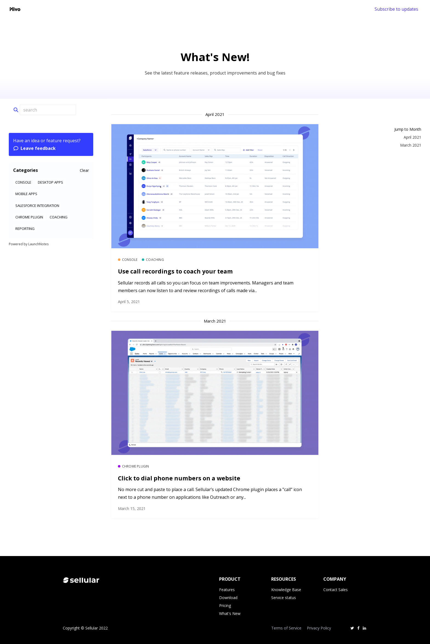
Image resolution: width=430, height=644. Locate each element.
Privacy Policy (319, 628)
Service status (283, 597)
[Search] (48, 110)
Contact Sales (335, 589)
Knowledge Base (286, 589)
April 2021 (412, 137)
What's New (230, 613)
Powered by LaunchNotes (29, 244)
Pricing (225, 605)
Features (227, 589)
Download (228, 597)
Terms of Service (286, 628)
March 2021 (410, 145)
